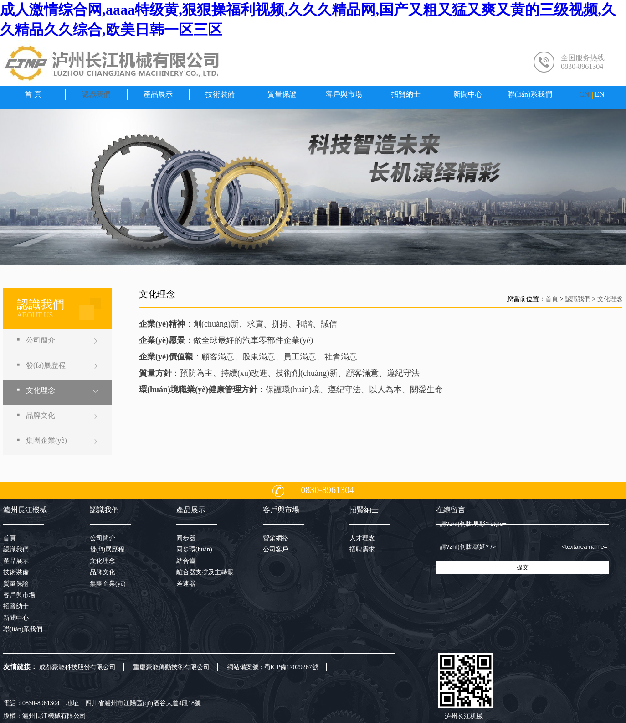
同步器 (185, 538)
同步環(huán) (194, 549)
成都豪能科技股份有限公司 (77, 667)
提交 (523, 567)
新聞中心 (467, 94)
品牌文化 (40, 415)
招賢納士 (406, 94)
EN (599, 94)
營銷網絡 (275, 538)
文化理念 (40, 390)
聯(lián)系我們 (530, 94)
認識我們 (96, 94)
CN (584, 94)
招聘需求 (362, 549)
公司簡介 (40, 340)
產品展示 (158, 94)
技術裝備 (220, 94)
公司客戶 (275, 549)
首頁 (34, 94)
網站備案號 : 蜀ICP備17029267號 (272, 667)
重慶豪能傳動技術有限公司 (171, 667)
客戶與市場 (344, 94)
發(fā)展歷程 (46, 365)
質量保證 (282, 94)
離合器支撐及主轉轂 (205, 572)
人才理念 (362, 538)
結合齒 (185, 560)
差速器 (185, 583)
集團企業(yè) (46, 440)
